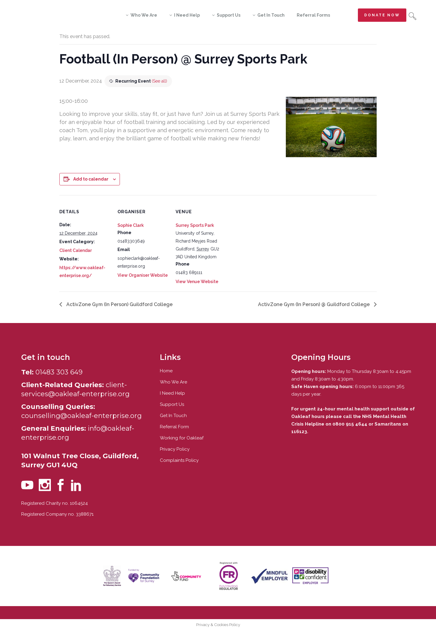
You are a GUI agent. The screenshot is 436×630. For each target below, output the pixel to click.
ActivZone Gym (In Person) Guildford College (119, 304)
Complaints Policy (179, 460)
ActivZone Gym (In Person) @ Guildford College (314, 304)
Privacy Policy (175, 449)
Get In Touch (173, 415)
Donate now (382, 15)
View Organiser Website (142, 275)
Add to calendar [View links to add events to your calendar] (90, 179)
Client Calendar (75, 250)
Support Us (172, 404)
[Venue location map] (266, 237)
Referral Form (174, 426)
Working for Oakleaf (181, 438)
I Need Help (172, 393)
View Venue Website (197, 281)
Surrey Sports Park (195, 225)
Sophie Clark (130, 225)
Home (166, 371)
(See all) (159, 81)
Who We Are (173, 382)
